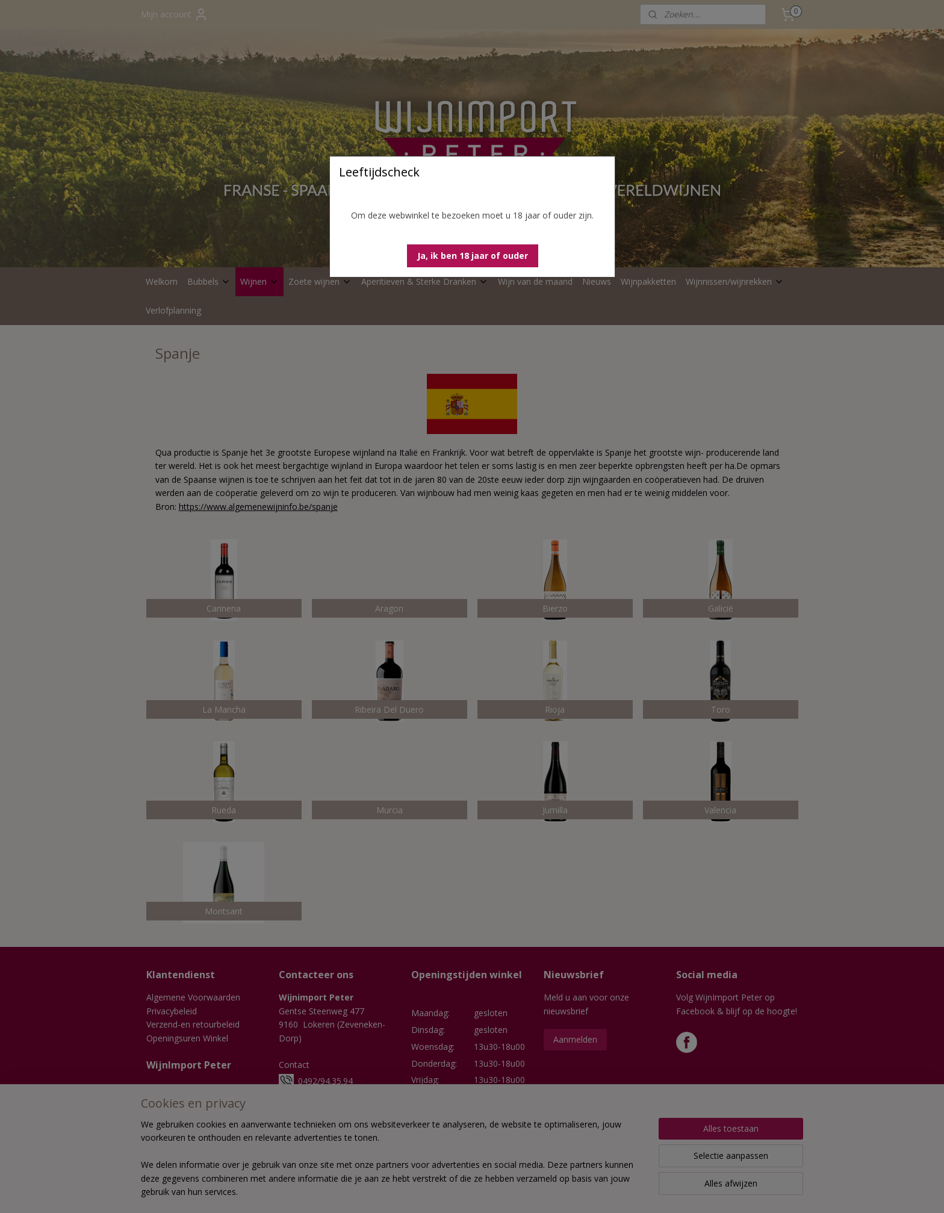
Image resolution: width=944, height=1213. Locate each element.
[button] (472, 255)
